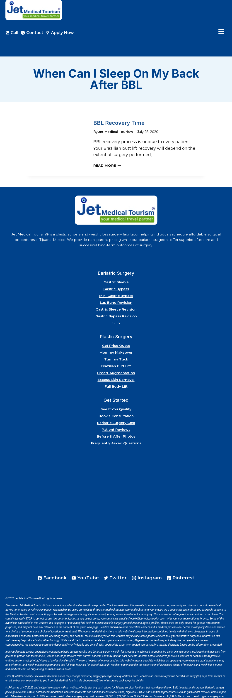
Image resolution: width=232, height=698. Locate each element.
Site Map (10, 693)
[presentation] (56, 130)
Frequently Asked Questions (116, 429)
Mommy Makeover (116, 338)
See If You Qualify (116, 395)
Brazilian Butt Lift (116, 352)
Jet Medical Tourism (115, 117)
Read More (107, 151)
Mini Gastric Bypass (116, 281)
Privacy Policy (26, 693)
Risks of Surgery (68, 693)
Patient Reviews (116, 415)
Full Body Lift (116, 372)
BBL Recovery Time (119, 108)
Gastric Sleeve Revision (116, 295)
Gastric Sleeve (116, 268)
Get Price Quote (116, 331)
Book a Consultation (116, 401)
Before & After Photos (116, 422)
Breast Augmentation (116, 358)
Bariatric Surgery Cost (116, 408)
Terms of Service (46, 693)
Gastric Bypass (116, 274)
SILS (116, 308)
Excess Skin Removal (116, 365)
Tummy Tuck (116, 345)
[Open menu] (221, 31)
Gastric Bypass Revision (116, 302)
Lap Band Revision (116, 288)
